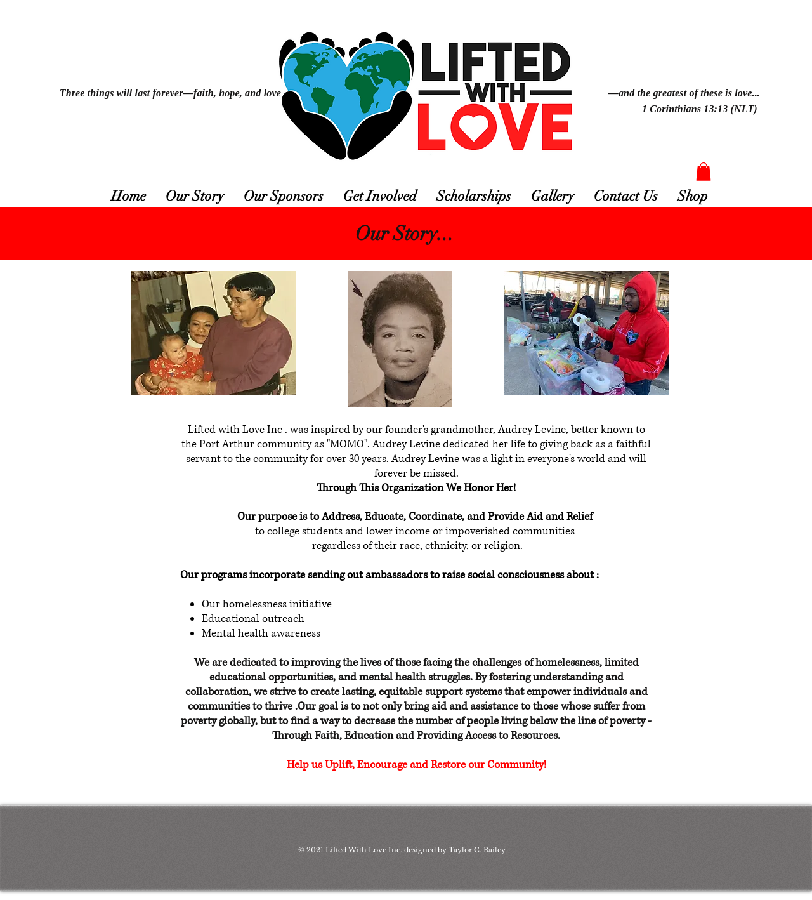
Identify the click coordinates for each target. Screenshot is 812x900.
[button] (703, 171)
